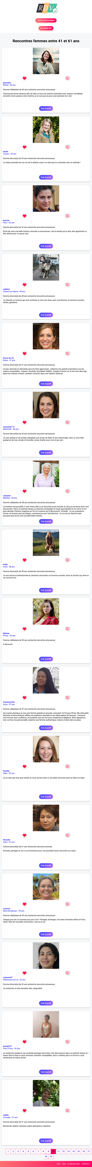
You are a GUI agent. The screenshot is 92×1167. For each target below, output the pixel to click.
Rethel (5, 85)
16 (83, 1151)
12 (63, 1151)
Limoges (6, 1117)
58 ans (14, 498)
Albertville (7, 429)
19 (51, 1156)
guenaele (7, 83)
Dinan (5, 360)
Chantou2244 (8, 702)
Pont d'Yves (8, 1048)
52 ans (11, 223)
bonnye (6, 220)
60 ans (13, 85)
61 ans (12, 842)
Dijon (5, 773)
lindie (5, 564)
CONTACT (86, 1164)
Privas (5, 635)
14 (73, 1151)
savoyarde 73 (8, 427)
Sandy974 (7, 1046)
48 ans (22, 291)
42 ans (22, 980)
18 (46, 1156)
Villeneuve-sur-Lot (10, 980)
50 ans (12, 635)
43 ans (13, 154)
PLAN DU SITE (74, 1164)
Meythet (6, 498)
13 (68, 1151)
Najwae (6, 633)
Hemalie (6, 840)
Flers (5, 223)
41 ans (12, 360)
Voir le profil (46, 108)
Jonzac (6, 154)
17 (88, 1151)
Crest (5, 567)
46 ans (16, 429)
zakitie (6, 1115)
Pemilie (6, 771)
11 (58, 1151)
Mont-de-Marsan (10, 911)
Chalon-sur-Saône (10, 291)
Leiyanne (7, 496)
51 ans (15, 1117)
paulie (5, 151)
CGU (64, 1164)
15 (78, 1151)
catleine (6, 289)
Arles (5, 842)
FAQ (58, 1164)
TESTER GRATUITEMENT (46, 20)
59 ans (21, 911)
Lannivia (6, 908)
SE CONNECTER (46, 28)
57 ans (12, 704)
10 (53, 1151)
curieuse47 (7, 977)
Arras (5, 704)
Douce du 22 (8, 358)
